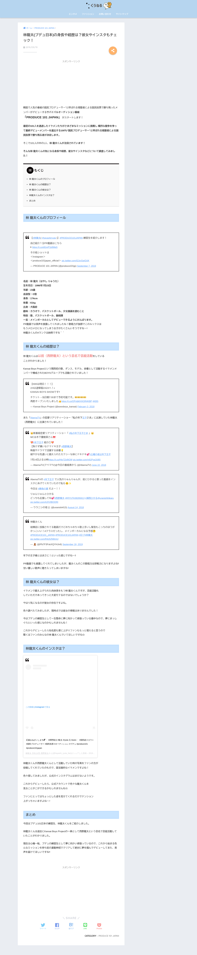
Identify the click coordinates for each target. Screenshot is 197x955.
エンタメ (73, 14)
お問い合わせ (105, 14)
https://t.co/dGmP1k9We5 (45, 246)
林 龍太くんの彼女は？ (40, 189)
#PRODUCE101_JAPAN (43, 534)
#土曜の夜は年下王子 (100, 453)
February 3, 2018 (86, 406)
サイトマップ (122, 14)
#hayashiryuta (49, 237)
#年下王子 (38, 441)
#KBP (90, 400)
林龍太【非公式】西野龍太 (37, 752)
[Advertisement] (71, 83)
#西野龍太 (66, 445)
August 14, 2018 (76, 506)
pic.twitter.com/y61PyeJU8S (88, 459)
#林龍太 (37, 237)
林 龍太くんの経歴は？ (40, 183)
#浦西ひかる (93, 497)
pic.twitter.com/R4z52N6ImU (45, 538)
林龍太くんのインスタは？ (42, 194)
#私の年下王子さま (79, 432)
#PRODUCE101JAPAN (73, 237)
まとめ (32, 200)
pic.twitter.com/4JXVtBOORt (62, 501)
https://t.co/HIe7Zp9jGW (61, 459)
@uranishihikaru (38, 501)
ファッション (88, 14)
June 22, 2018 (99, 464)
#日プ (85, 534)
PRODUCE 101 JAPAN (108, 935)
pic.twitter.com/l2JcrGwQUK (76, 260)
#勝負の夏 (43, 488)
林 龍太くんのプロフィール (43, 178)
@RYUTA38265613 (76, 497)
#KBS (97, 400)
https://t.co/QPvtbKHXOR (74, 400)
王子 (85, 417)
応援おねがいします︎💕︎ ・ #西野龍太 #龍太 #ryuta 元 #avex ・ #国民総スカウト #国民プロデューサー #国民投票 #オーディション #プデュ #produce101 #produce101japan (60, 743)
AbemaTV (35, 417)
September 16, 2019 (73, 543)
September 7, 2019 (87, 265)
